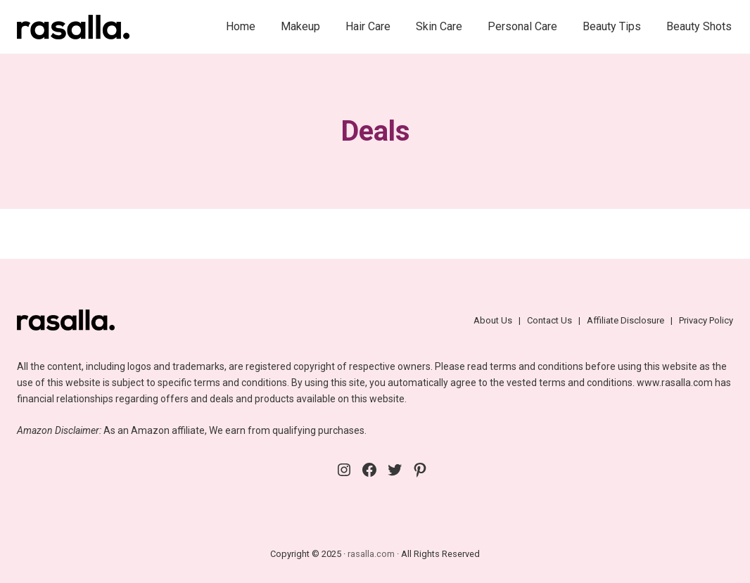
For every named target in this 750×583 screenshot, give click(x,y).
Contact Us (549, 320)
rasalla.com (371, 554)
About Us (492, 320)
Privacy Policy (706, 320)
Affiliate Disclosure (625, 320)
